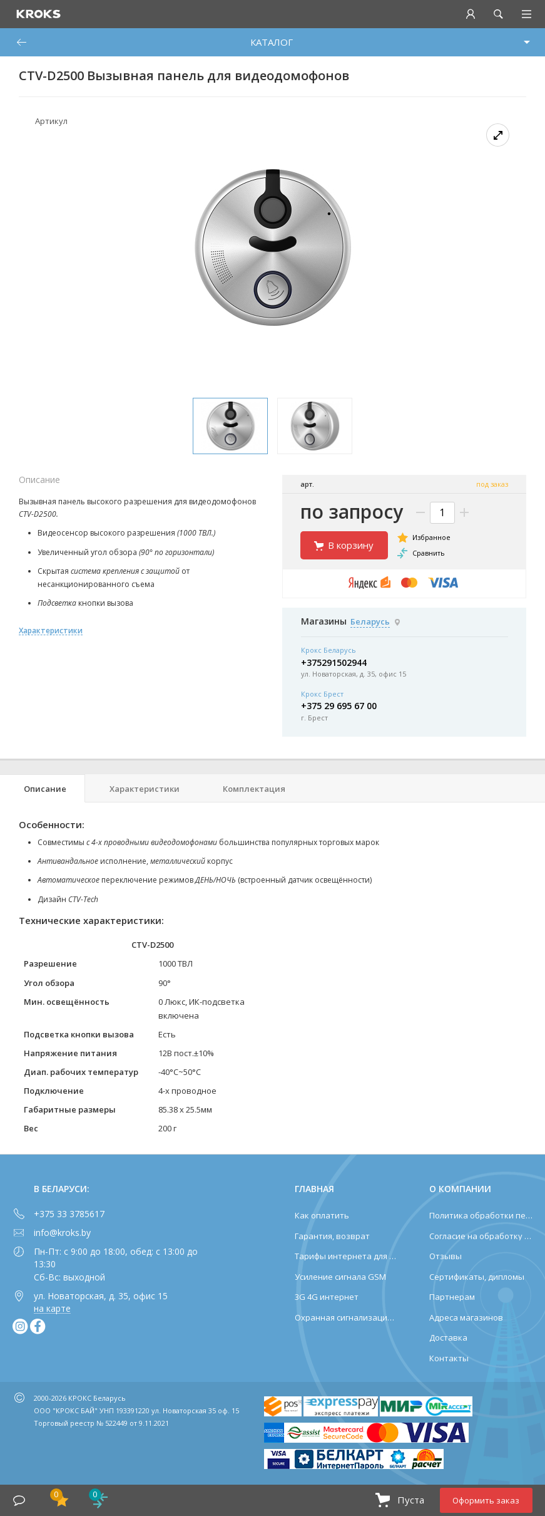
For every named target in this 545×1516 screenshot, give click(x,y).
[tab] (42, 788)
